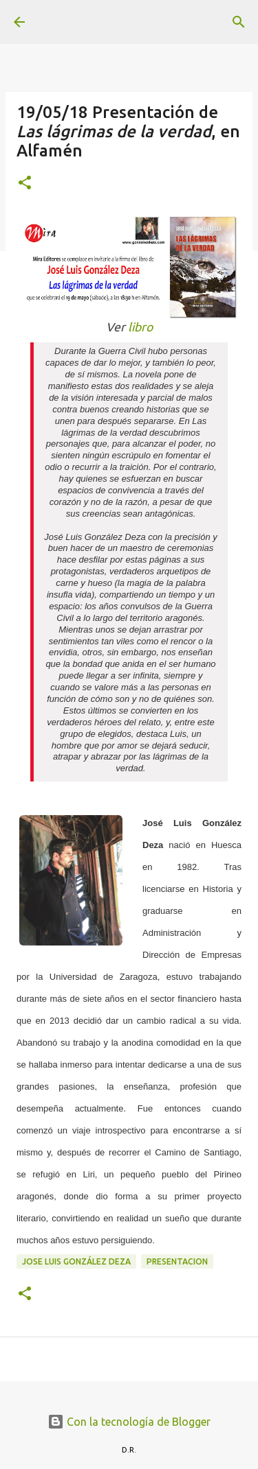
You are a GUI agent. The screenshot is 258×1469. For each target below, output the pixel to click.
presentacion (177, 1261)
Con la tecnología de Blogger (129, 1421)
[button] (25, 183)
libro (140, 326)
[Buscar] (238, 21)
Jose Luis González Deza (76, 1261)
